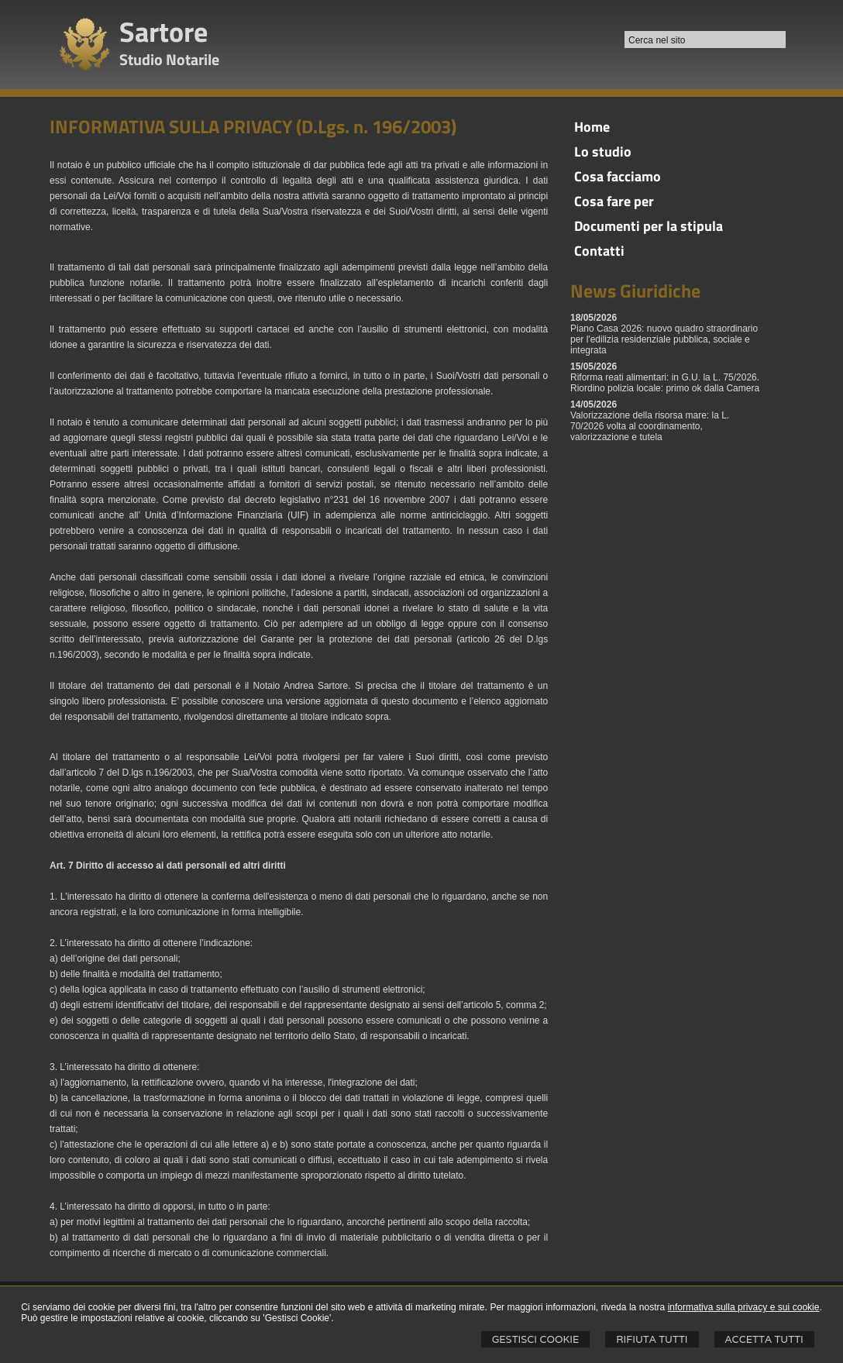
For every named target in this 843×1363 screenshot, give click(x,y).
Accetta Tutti (764, 1339)
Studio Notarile (169, 59)
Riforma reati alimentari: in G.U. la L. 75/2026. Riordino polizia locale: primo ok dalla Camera (664, 383)
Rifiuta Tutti (651, 1339)
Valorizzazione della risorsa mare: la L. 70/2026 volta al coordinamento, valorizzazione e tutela (649, 426)
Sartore (163, 31)
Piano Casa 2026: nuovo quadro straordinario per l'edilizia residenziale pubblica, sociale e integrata (664, 339)
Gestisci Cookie (536, 1339)
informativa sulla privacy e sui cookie (744, 1307)
